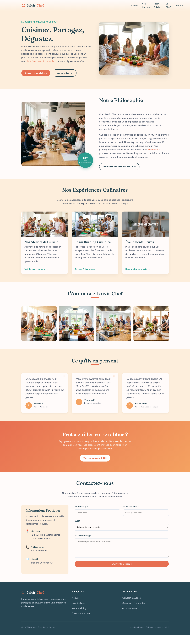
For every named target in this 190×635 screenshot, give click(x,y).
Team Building (157, 5)
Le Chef (167, 5)
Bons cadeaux (129, 608)
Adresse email (131, 506)
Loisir (32, 5)
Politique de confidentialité (157, 627)
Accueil (134, 5)
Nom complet (82, 506)
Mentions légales (137, 627)
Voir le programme (34, 269)
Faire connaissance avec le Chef (119, 166)
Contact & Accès (131, 598)
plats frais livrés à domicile (40, 61)
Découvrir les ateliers (36, 73)
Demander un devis (136, 269)
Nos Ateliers (145, 5)
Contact (178, 5)
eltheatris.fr (154, 149)
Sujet (77, 521)
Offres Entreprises (85, 269)
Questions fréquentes (133, 603)
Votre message (83, 535)
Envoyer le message (122, 564)
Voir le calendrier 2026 (95, 458)
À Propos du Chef (81, 613)
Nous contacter (65, 73)
